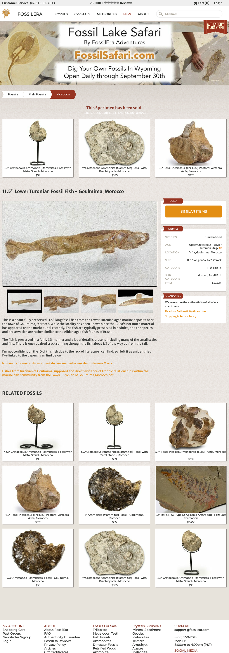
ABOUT (143, 14)
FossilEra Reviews (57, 641)
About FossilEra (56, 630)
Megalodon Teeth (106, 633)
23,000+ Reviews (111, 3)
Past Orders (12, 633)
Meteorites (140, 637)
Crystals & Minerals (146, 626)
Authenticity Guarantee (62, 637)
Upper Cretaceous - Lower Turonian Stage (205, 246)
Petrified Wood (104, 648)
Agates (137, 648)
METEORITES (107, 14)
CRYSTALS (82, 14)
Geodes (138, 633)
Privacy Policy (55, 645)
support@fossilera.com (192, 630)
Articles (50, 648)
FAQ (47, 633)
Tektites (138, 641)
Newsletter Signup (17, 637)
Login (218, 3)
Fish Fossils (214, 267)
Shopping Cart (14, 630)
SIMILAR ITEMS (193, 211)
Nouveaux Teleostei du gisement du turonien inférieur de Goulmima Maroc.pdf (60, 363)
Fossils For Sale (104, 626)
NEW (127, 14)
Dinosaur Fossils (105, 645)
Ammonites (102, 641)
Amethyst (139, 645)
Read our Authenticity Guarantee (185, 311)
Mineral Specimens (146, 630)
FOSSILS (61, 14)
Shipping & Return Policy (180, 316)
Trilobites (100, 630)
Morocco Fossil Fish (210, 275)
